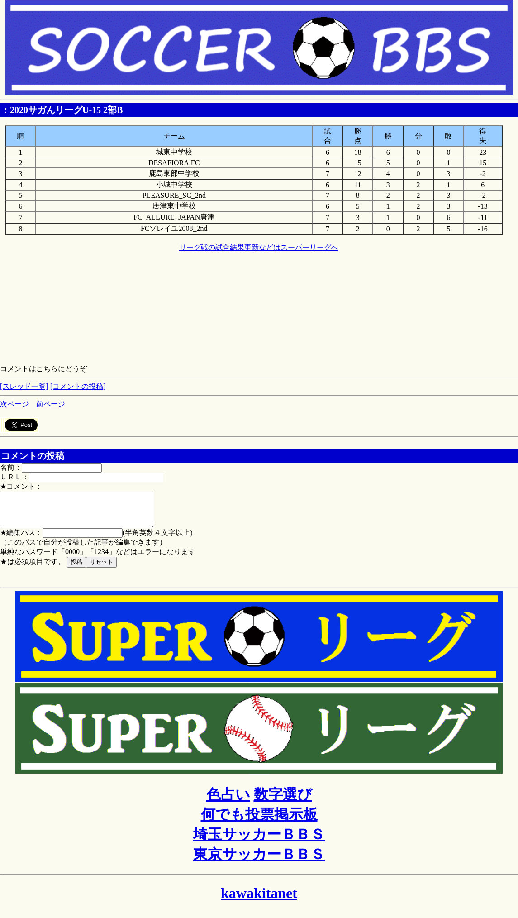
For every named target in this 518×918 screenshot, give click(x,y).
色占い (228, 801)
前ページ (50, 404)
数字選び (283, 801)
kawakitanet (259, 900)
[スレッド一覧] (24, 386)
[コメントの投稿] (78, 386)
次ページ (14, 404)
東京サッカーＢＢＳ (259, 861)
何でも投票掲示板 (259, 821)
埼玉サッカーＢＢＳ (259, 841)
